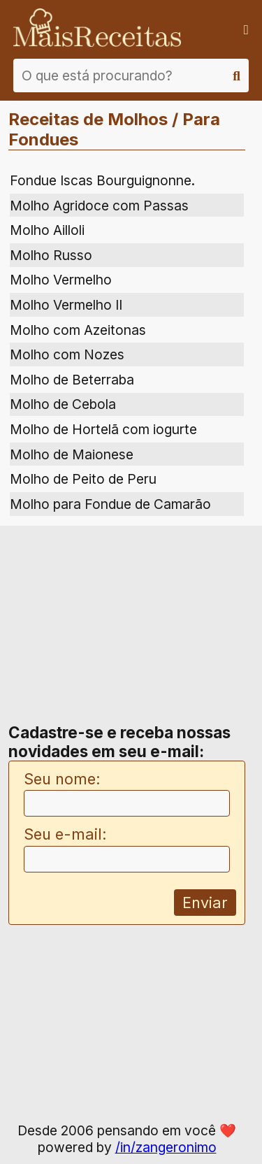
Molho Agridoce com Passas (99, 205)
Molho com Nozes (67, 354)
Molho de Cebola (63, 404)
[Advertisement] (127, 626)
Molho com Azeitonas (78, 330)
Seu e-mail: (65, 834)
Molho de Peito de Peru (83, 478)
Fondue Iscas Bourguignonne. (102, 180)
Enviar (205, 902)
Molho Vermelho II (66, 304)
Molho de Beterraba (72, 379)
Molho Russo (51, 255)
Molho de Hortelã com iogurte (103, 429)
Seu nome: (62, 779)
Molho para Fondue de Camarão (110, 504)
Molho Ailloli (47, 230)
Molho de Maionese (71, 454)
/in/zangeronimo (166, 1147)
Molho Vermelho (61, 279)
